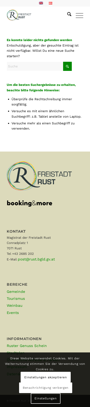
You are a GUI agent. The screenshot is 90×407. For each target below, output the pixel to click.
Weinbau (14, 305)
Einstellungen (45, 398)
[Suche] (67, 15)
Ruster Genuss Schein (27, 346)
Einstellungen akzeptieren (45, 377)
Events (13, 312)
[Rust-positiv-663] (37, 15)
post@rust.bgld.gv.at (36, 259)
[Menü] (77, 15)
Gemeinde (16, 291)
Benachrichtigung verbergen (46, 387)
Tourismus (16, 298)
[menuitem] (67, 15)
